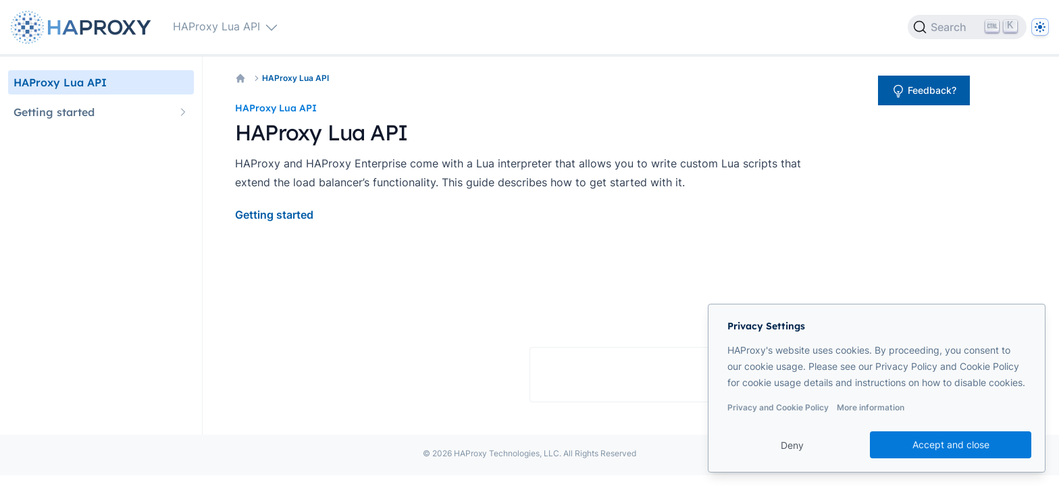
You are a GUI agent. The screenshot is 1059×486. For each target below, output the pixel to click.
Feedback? (924, 91)
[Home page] (84, 27)
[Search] (967, 27)
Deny (792, 445)
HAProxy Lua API (295, 78)
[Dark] (1040, 27)
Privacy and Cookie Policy (778, 407)
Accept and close (950, 444)
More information (870, 407)
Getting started (274, 214)
